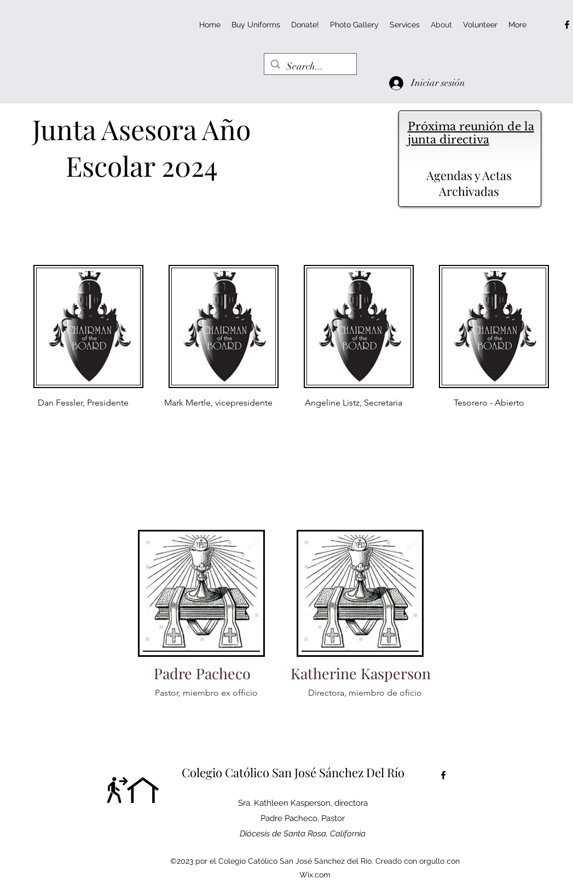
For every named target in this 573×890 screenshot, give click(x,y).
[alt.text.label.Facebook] (567, 24)
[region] (84, 384)
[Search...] (309, 67)
